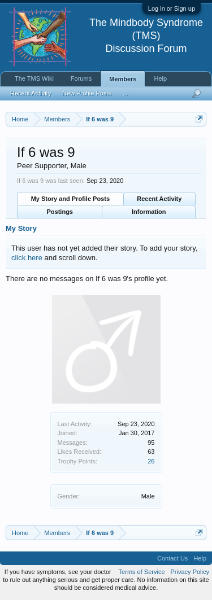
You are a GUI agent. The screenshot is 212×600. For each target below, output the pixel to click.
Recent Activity (159, 198)
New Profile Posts (86, 93)
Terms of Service (142, 571)
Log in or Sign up (171, 8)
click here (26, 257)
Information (149, 211)
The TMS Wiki (34, 78)
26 (151, 461)
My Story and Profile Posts (70, 198)
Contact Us (172, 558)
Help (160, 78)
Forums (81, 78)
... (125, 93)
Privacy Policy (190, 571)
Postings (60, 211)
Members (122, 79)
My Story (21, 228)
